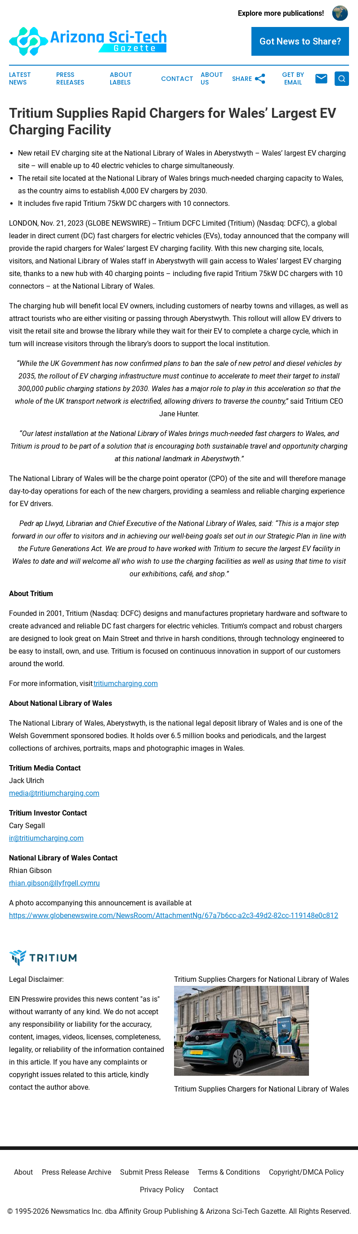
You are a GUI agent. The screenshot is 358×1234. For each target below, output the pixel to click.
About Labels (121, 78)
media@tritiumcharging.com (54, 793)
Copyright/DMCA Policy (306, 1172)
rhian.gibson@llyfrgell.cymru (54, 883)
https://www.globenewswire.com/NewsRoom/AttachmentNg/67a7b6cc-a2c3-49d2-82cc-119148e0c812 (173, 915)
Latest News (20, 78)
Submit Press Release (154, 1172)
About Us (212, 78)
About (23, 1172)
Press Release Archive (76, 1172)
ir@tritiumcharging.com (46, 838)
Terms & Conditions (229, 1172)
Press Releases (70, 78)
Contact (177, 79)
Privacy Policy (162, 1189)
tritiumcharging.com (126, 683)
